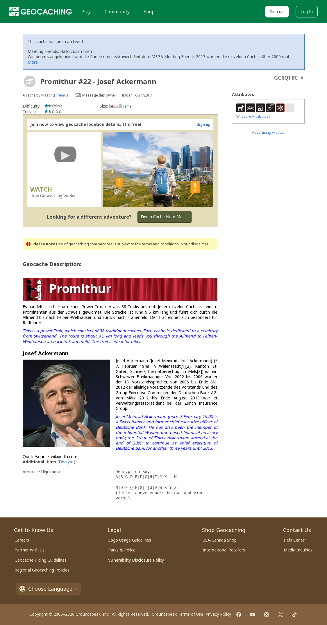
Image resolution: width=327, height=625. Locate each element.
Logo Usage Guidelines (129, 540)
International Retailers (224, 550)
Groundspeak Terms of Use (177, 614)
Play (86, 11)
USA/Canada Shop (220, 540)
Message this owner (99, 95)
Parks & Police (121, 550)
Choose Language (48, 588)
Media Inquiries (298, 550)
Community (117, 11)
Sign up (277, 11)
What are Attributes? (253, 116)
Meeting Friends (54, 95)
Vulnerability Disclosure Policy (136, 560)
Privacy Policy (218, 614)
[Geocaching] (40, 11)
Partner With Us (29, 550)
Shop (149, 11)
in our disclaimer (194, 244)
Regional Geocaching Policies (42, 570)
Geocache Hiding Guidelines (41, 560)
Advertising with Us (268, 132)
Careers (22, 540)
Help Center (295, 540)
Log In (307, 11)
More (33, 62)
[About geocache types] (30, 81)
